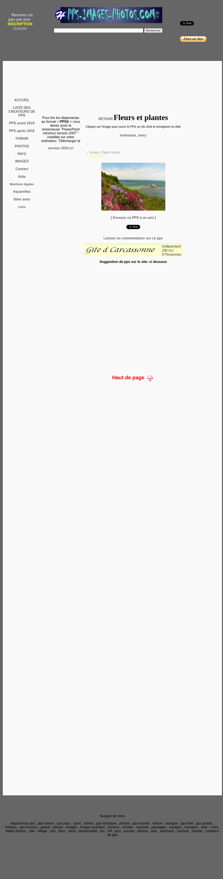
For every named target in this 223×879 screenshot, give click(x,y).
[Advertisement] (113, 83)
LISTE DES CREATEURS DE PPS (21, 111)
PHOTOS (22, 146)
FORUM (22, 138)
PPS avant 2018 (21, 123)
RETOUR (105, 119)
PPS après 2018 (21, 131)
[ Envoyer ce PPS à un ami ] (133, 217)
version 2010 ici (60, 148)
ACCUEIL (21, 100)
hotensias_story (133, 135)
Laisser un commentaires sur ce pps (133, 238)
